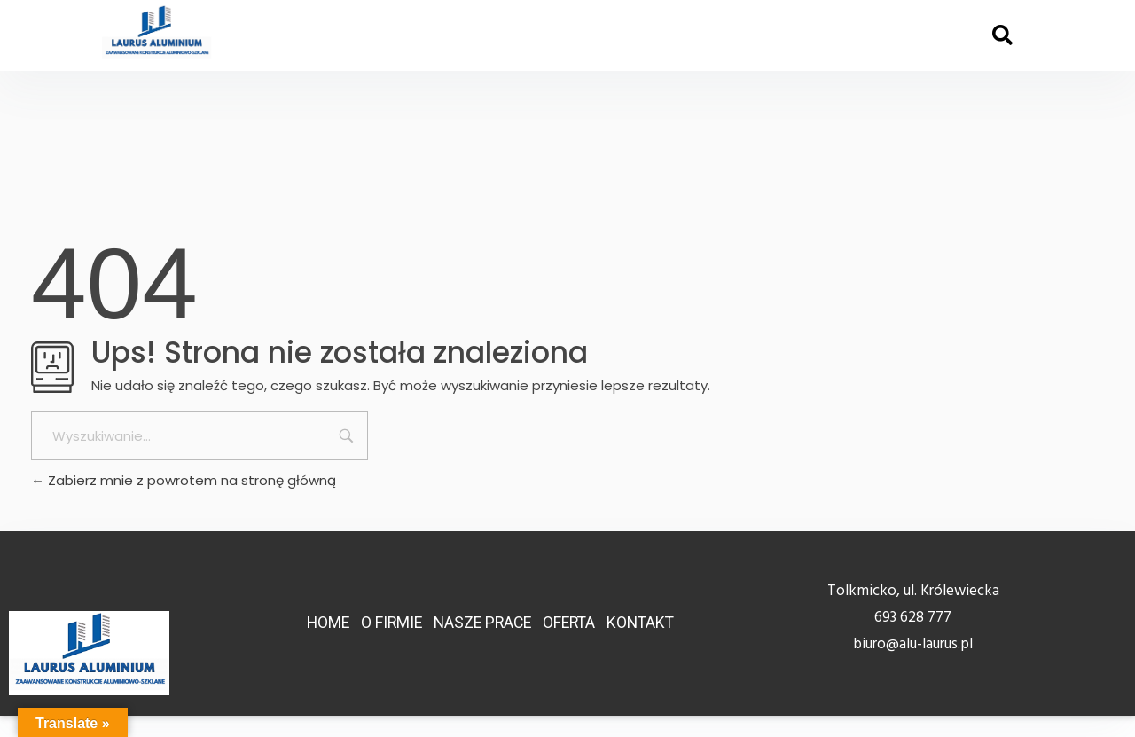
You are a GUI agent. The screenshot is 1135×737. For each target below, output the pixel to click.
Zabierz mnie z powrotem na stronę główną (183, 480)
